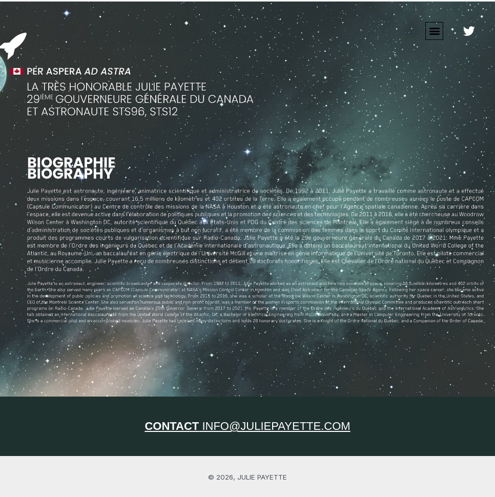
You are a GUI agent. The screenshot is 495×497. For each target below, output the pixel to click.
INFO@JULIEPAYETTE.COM (247, 426)
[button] (434, 31)
